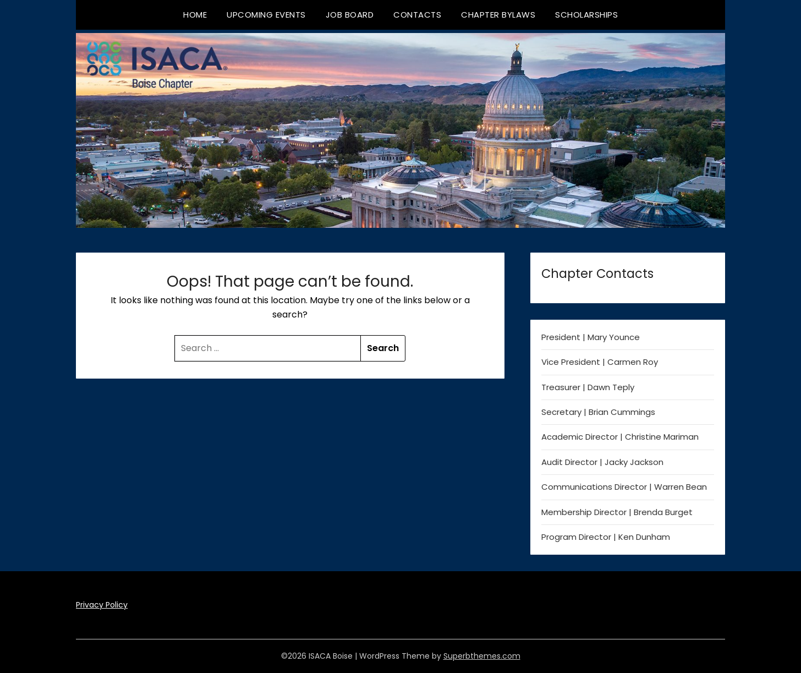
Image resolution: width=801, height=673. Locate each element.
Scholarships (586, 14)
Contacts (417, 14)
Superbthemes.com (481, 655)
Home (195, 14)
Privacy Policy (102, 604)
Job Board (350, 14)
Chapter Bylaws (498, 14)
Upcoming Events (266, 14)
